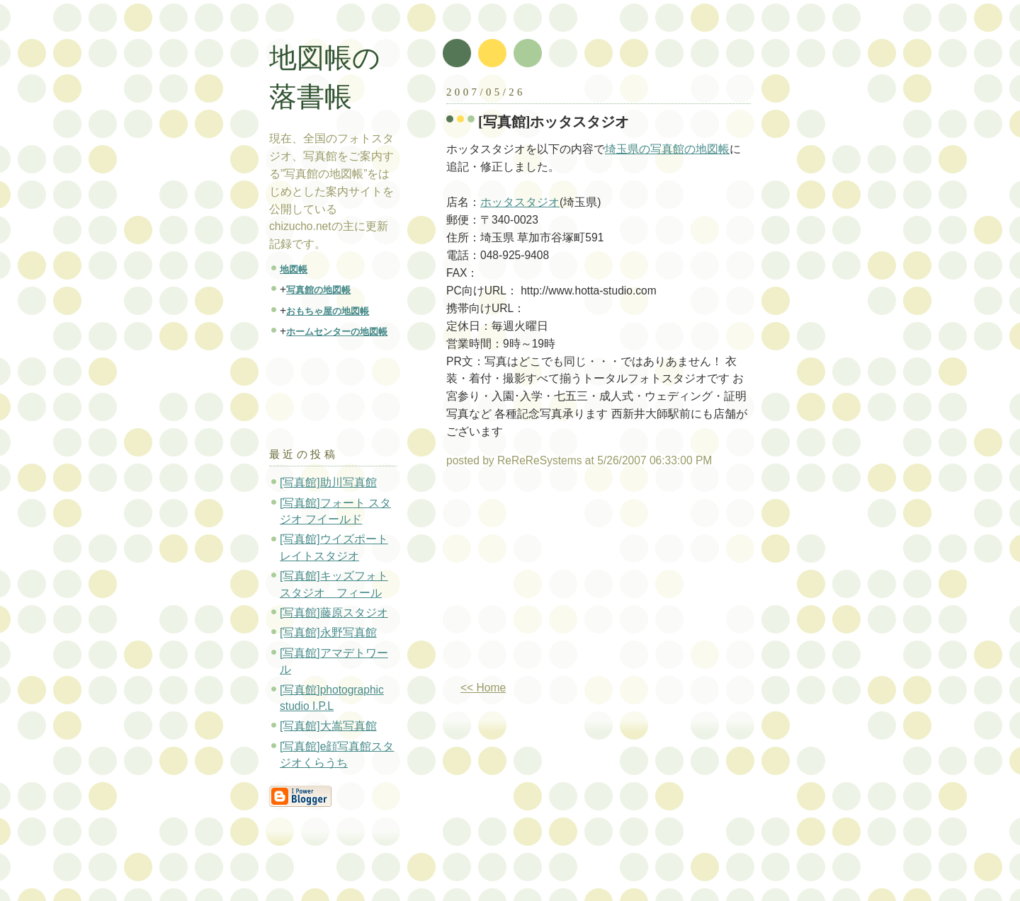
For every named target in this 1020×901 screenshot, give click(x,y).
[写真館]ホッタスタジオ (554, 122)
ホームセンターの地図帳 (336, 331)
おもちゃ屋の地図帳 (327, 311)
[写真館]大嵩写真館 (328, 726)
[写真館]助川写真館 (328, 482)
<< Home (483, 688)
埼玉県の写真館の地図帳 (667, 149)
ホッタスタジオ (520, 202)
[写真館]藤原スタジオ (334, 613)
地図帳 (293, 269)
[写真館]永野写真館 (328, 632)
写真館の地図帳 (318, 290)
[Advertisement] (565, 580)
